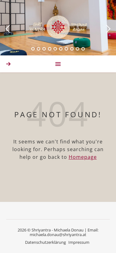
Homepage (83, 157)
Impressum (78, 242)
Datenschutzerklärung (45, 242)
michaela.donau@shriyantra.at (58, 234)
